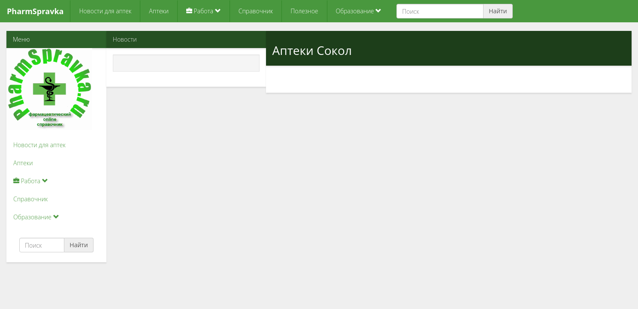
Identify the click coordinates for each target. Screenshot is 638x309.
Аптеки (159, 11)
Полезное (304, 11)
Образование (359, 11)
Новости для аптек (105, 11)
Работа (203, 11)
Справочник (256, 11)
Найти (498, 11)
